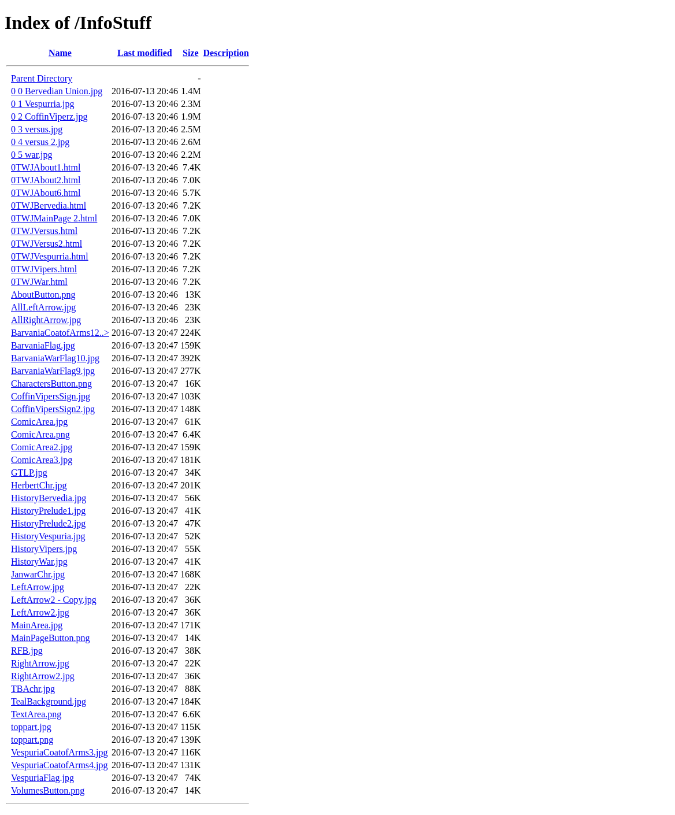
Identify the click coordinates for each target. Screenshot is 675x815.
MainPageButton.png (50, 638)
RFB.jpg (27, 650)
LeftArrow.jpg (37, 587)
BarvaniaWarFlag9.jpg (53, 371)
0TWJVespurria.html (49, 256)
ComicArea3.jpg (41, 460)
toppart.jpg (31, 727)
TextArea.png (36, 714)
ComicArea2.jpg (41, 447)
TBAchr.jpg (33, 689)
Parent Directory (41, 78)
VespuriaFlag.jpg (42, 778)
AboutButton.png (43, 294)
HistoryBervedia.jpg (48, 498)
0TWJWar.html (39, 282)
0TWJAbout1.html (45, 167)
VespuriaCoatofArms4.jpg (59, 765)
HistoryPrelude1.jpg (48, 511)
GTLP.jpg (29, 472)
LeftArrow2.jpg (40, 612)
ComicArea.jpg (39, 422)
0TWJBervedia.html (48, 205)
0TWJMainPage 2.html (54, 218)
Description (226, 53)
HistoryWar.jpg (39, 561)
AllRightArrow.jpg (46, 320)
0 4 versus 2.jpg (40, 142)
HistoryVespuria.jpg (48, 536)
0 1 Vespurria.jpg (42, 104)
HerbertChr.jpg (38, 485)
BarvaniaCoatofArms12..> (60, 333)
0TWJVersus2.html (46, 244)
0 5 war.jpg (32, 155)
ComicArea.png (40, 434)
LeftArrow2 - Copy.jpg (54, 600)
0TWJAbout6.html (45, 193)
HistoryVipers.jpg (44, 549)
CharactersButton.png (51, 383)
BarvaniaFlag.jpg (43, 345)
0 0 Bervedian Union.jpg (56, 91)
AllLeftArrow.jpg (43, 307)
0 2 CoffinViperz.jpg (49, 116)
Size (191, 53)
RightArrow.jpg (40, 663)
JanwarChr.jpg (38, 574)
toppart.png (32, 739)
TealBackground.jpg (48, 701)
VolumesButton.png (47, 790)
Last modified (144, 53)
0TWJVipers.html (44, 269)
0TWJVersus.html (44, 231)
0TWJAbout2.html (45, 180)
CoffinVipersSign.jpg (50, 396)
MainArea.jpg (36, 625)
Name (60, 53)
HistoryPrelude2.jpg (48, 523)
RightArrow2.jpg (43, 676)
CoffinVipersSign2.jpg (53, 409)
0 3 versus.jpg (36, 129)
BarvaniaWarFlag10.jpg (55, 358)
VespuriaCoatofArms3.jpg (59, 752)
